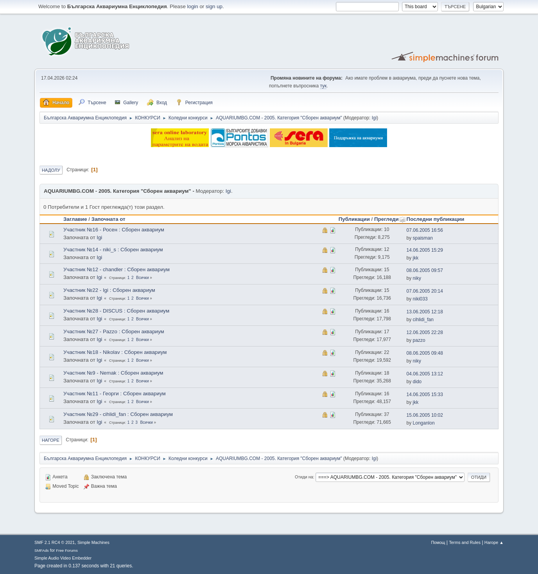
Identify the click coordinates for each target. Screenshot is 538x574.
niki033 (420, 299)
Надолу (51, 170)
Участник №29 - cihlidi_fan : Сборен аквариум (118, 414)
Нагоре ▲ (494, 542)
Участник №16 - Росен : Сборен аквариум (113, 230)
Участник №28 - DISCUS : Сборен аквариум (116, 311)
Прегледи (390, 219)
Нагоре (50, 440)
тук (323, 86)
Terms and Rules (465, 542)
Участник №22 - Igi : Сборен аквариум (109, 290)
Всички (142, 277)
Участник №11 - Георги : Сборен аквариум (114, 393)
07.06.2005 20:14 (425, 291)
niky (417, 278)
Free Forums (67, 550)
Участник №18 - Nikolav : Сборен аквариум (115, 352)
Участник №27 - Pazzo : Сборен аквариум (113, 331)
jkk (416, 258)
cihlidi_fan (423, 319)
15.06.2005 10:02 (425, 415)
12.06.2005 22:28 (425, 332)
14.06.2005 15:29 (425, 250)
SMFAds (41, 550)
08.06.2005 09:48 (425, 353)
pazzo (419, 340)
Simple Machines (93, 542)
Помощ (438, 542)
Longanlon (424, 423)
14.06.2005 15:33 (425, 394)
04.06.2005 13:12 (425, 374)
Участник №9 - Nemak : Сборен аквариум (113, 373)
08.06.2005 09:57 (425, 270)
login (192, 6)
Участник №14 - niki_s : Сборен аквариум (113, 249)
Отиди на (304, 476)
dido (417, 381)
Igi (374, 118)
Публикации (354, 219)
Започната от (108, 219)
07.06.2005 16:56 (425, 230)
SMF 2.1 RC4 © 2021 (54, 542)
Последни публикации (435, 219)
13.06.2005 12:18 (425, 312)
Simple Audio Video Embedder (62, 558)
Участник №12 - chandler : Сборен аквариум (116, 269)
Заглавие (75, 219)
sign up (214, 6)
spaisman (423, 238)
